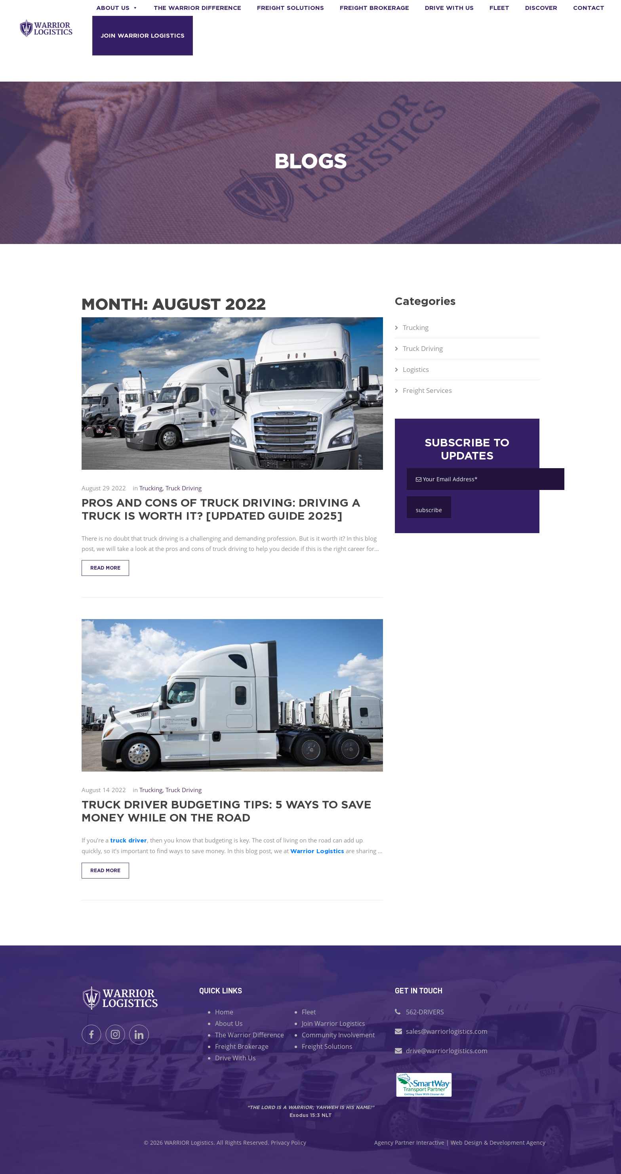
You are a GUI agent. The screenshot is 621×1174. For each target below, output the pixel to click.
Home (224, 1012)
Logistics (416, 369)
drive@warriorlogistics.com (447, 1050)
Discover (541, 7)
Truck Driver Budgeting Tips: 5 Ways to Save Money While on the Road (226, 810)
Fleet (499, 7)
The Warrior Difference (197, 7)
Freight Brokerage (374, 7)
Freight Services (427, 390)
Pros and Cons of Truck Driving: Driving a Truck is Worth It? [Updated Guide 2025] (221, 509)
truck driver (128, 840)
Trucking (416, 327)
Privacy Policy (288, 1142)
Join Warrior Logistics (143, 35)
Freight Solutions (290, 7)
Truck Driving (423, 348)
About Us (117, 7)
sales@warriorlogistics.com (447, 1031)
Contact (588, 7)
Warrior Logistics (317, 851)
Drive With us (449, 7)
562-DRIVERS (425, 1012)
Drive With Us (235, 1058)
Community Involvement (338, 1035)
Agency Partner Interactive (409, 1142)
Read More (105, 567)
